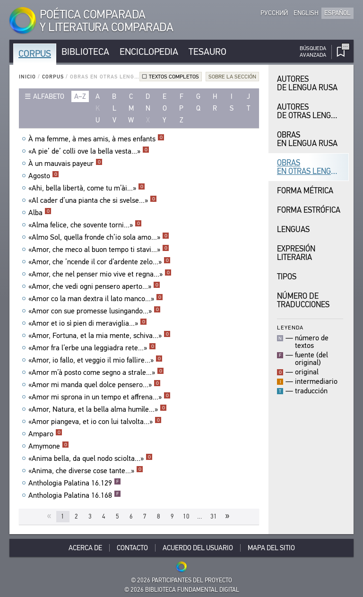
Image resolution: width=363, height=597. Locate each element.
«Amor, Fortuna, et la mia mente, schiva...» (99, 335)
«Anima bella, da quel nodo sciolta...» (90, 458)
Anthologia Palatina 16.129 (74, 483)
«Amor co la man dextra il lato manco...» (95, 298)
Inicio (27, 77)
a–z (80, 96)
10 (186, 516)
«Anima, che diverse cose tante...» (85, 471)
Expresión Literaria (296, 253)
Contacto (132, 548)
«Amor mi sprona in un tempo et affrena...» (99, 397)
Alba (40, 212)
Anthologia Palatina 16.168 (74, 495)
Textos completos (174, 76)
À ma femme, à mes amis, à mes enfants (96, 139)
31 (213, 516)
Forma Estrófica (308, 210)
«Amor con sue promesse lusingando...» (94, 311)
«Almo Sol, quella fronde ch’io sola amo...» (98, 237)
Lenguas (293, 229)
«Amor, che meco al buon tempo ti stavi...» (98, 249)
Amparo (45, 434)
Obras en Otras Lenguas (311, 167)
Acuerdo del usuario (198, 548)
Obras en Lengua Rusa (307, 139)
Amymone (48, 446)
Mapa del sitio (271, 548)
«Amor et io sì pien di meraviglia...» (87, 323)
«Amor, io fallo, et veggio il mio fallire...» (95, 360)
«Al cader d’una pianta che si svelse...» (92, 200)
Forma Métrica (305, 191)
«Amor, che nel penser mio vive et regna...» (100, 274)
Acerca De (85, 548)
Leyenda (290, 327)
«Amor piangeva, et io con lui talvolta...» (95, 421)
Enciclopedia (149, 51)
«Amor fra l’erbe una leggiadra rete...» (92, 348)
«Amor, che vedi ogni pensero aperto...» (94, 286)
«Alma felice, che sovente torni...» (85, 225)
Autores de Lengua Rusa (307, 83)
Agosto (43, 176)
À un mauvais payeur (65, 163)
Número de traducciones (303, 300)
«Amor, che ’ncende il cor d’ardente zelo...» (99, 262)
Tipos (286, 277)
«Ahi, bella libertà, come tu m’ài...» (86, 188)
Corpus (34, 53)
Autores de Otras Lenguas (311, 111)
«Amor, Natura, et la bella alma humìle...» (97, 409)
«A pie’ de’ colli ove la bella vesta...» (88, 151)
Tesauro (207, 51)
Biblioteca (85, 51)
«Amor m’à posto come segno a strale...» (96, 372)
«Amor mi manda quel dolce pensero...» (94, 385)
